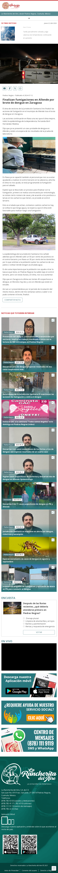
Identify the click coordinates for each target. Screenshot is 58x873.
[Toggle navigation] (53, 868)
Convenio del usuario (29, 870)
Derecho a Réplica (47, 870)
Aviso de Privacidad (11, 870)
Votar (39, 632)
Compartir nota (12, 300)
